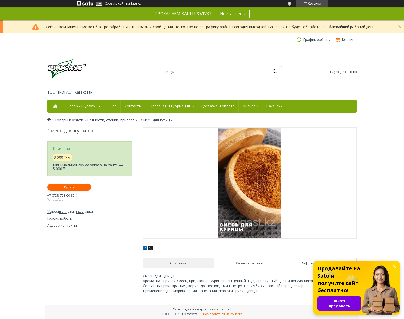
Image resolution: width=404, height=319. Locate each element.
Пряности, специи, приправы (112, 120)
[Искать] (274, 71)
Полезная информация (170, 106)
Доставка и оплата (217, 106)
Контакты (133, 106)
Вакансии (274, 106)
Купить (69, 187)
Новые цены (233, 13)
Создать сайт (115, 3)
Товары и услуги (81, 106)
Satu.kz (225, 309)
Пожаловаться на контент (222, 314)
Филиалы (250, 106)
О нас (111, 106)
